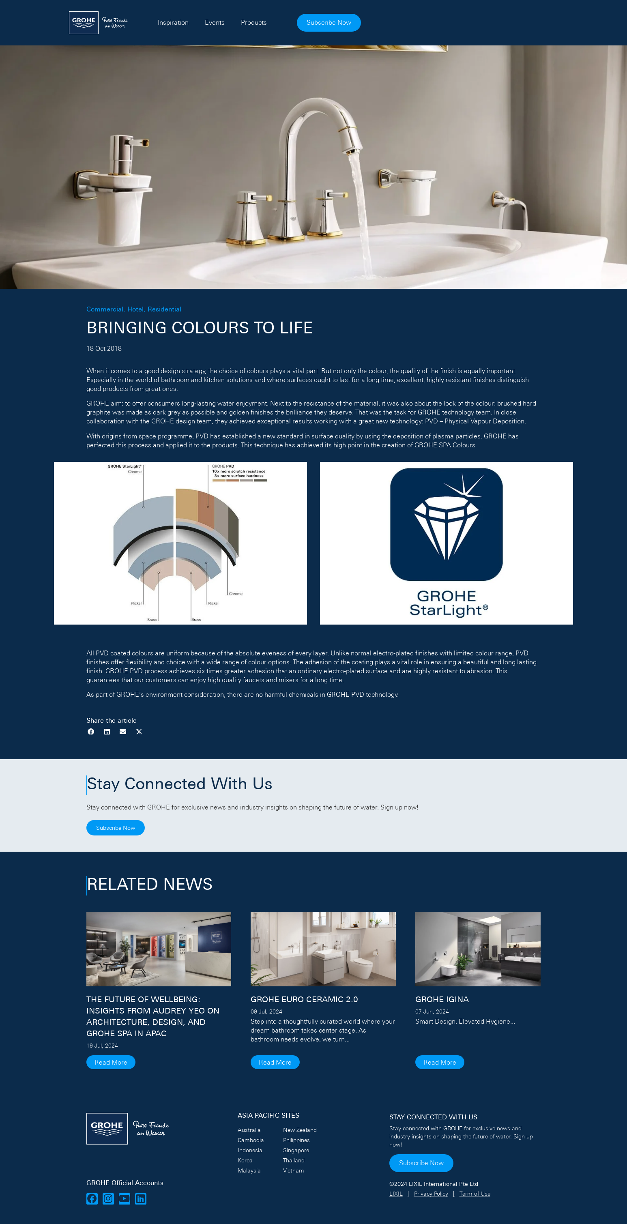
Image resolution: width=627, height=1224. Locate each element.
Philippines (296, 1140)
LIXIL (396, 1193)
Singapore (296, 1150)
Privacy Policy (431, 1193)
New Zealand (300, 1130)
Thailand (294, 1160)
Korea (245, 1160)
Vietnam (293, 1170)
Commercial (104, 310)
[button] (91, 731)
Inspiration (271, 22)
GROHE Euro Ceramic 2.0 (304, 1000)
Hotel (135, 310)
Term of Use (475, 1193)
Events (313, 22)
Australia (249, 1130)
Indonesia (250, 1150)
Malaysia (249, 1170)
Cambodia (251, 1140)
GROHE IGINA (442, 1000)
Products (352, 22)
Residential (164, 310)
